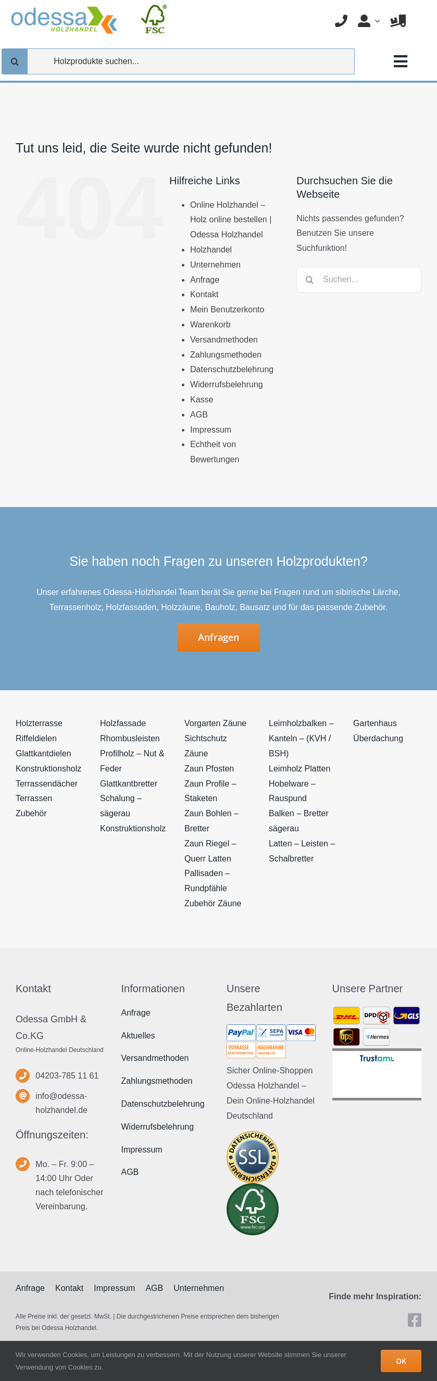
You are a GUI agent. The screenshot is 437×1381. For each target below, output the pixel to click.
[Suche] (15, 61)
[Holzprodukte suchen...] (178, 61)
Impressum (210, 429)
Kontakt (204, 294)
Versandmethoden (224, 339)
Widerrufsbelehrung (226, 384)
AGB (199, 414)
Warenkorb (210, 324)
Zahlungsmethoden (225, 354)
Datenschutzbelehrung (231, 369)
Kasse (201, 399)
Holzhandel (211, 249)
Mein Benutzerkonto (227, 309)
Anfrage (204, 279)
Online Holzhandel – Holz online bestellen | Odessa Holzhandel (230, 219)
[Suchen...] (358, 280)
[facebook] (414, 1320)
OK (401, 1361)
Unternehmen (215, 264)
